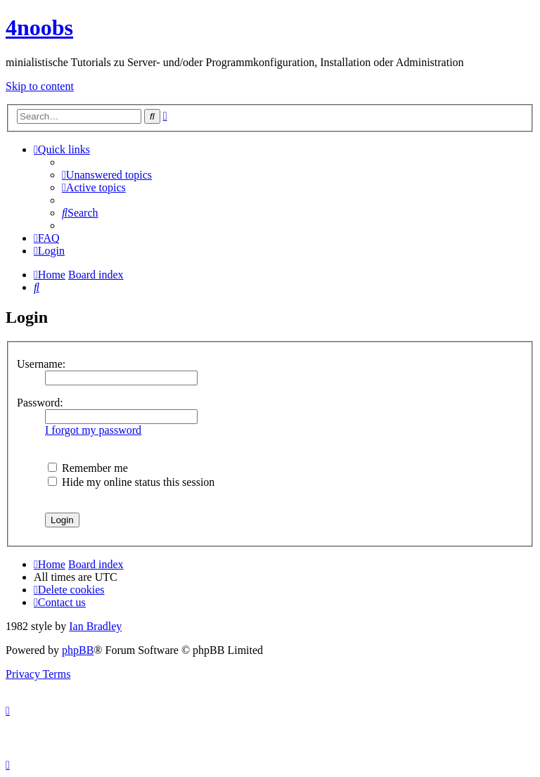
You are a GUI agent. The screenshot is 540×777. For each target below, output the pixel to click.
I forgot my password (93, 430)
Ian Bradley (95, 626)
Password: (40, 403)
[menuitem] (107, 175)
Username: (41, 364)
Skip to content (40, 86)
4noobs (39, 27)
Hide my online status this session (131, 482)
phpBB (78, 650)
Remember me (88, 468)
